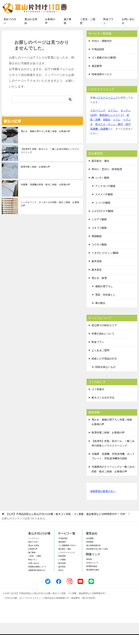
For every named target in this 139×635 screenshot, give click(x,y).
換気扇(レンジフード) (111, 127)
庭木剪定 (97, 281)
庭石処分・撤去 (100, 173)
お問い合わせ (128, 33)
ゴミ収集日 (98, 401)
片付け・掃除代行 (102, 53)
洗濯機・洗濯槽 (99, 140)
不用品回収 (98, 61)
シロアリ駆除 (99, 231)
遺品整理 (97, 78)
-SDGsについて (92, 575)
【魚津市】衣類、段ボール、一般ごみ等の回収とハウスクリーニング (50, 163)
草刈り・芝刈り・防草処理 (107, 181)
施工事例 (67, 33)
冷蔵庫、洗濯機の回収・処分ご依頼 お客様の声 (45, 196)
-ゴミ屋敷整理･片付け (67, 558)
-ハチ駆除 (62, 572)
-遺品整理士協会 (92, 582)
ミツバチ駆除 (102, 214)
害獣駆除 (97, 248)
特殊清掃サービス (102, 86)
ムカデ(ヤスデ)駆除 (102, 223)
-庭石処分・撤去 (64, 561)
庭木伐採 (97, 273)
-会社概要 (90, 551)
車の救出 (100, 315)
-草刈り (61, 582)
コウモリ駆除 (99, 256)
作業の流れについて (103, 345)
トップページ (33, 551)
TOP (65, 526)
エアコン (113, 122)
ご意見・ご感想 (87, 33)
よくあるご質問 (100, 362)
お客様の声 (50, 33)
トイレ (117, 131)
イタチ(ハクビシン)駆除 (105, 265)
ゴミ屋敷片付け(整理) (104, 69)
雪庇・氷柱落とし (105, 306)
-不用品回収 (63, 551)
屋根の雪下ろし (104, 298)
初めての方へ (10, 33)
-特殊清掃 (62, 568)
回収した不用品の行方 (104, 370)
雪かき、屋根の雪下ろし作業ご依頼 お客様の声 (45, 143)
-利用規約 (90, 554)
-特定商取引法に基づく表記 (97, 561)
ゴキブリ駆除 (99, 240)
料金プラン (108, 33)
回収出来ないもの (105, 379)
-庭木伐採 (62, 575)
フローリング (97, 122)
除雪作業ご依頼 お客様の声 (35, 179)
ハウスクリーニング (106, 109)
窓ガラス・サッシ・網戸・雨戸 (113, 136)
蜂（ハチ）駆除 (100, 189)
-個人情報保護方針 (93, 558)
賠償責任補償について (37, 579)
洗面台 (106, 131)
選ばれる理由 (30, 33)
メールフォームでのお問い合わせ (106, 21)
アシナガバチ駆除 (105, 198)
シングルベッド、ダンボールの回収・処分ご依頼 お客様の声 (50, 216)
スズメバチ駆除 (104, 206)
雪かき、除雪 (99, 290)
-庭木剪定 (62, 579)
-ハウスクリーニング (66, 565)
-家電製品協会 (91, 578)
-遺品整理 (62, 554)
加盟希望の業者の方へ (102, 503)
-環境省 (89, 571)
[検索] (42, 111)
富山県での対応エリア (104, 337)
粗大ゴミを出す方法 (103, 409)
